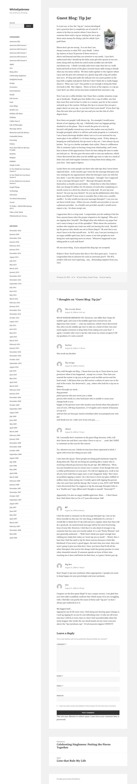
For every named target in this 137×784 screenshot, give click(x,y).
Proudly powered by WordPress (68, 779)
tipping (108, 277)
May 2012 (13, 295)
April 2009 (13, 428)
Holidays (13, 117)
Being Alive (14, 72)
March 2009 (14, 432)
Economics (13, 87)
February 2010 (15, 390)
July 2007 (13, 507)
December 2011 (15, 310)
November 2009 (15, 401)
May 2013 (13, 265)
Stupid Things (15, 187)
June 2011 (13, 329)
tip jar (103, 277)
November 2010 (15, 356)
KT (66, 507)
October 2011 (14, 318)
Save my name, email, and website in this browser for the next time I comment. (87, 706)
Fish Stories (14, 98)
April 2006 (13, 538)
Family (12, 95)
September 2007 (16, 500)
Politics (12, 144)
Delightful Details (16, 79)
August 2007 (14, 504)
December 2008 (15, 443)
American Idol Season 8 (18, 57)
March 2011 (14, 341)
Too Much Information (18, 198)
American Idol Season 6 (18, 49)
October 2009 (14, 405)
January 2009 (14, 439)
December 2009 (15, 397)
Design (12, 83)
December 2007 (15, 488)
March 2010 (14, 386)
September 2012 (16, 284)
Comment (62, 644)
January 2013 (14, 272)
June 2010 (13, 375)
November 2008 (15, 447)
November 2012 (15, 280)
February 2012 (15, 303)
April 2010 (13, 382)
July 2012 (13, 287)
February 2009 (15, 435)
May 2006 (13, 534)
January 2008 (14, 485)
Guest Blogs (14, 106)
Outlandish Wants (16, 136)
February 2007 (15, 526)
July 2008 (13, 462)
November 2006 (15, 530)
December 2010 (15, 352)
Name (60, 676)
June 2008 (13, 466)
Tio (74, 277)
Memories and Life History (19, 133)
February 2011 (15, 344)
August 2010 (14, 367)
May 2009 (13, 424)
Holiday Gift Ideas (16, 114)
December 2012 (15, 276)
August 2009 (14, 413)
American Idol (15, 41)
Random (13, 154)
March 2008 (14, 477)
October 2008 (14, 451)
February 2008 (15, 481)
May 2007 (13, 515)
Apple (12, 64)
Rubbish (13, 161)
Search (12, 23)
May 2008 (13, 469)
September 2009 (16, 409)
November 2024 (15, 231)
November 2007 (15, 492)
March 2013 (14, 268)
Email (60, 686)
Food (11, 102)
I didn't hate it (15, 121)
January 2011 (14, 348)
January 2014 (14, 250)
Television (13, 195)
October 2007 (14, 496)
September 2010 (16, 363)
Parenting (13, 140)
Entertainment (15, 91)
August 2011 (14, 322)
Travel (12, 202)
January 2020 (14, 234)
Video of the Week (16, 212)
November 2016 (15, 238)
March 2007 (14, 523)
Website (60, 696)
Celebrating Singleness (18, 76)
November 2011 (15, 314)
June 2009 (13, 420)
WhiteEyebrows (19, 9)
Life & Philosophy (16, 125)
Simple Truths (15, 165)
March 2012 (14, 299)
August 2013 (14, 257)
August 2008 (14, 458)
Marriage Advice (16, 129)
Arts (11, 68)
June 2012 (13, 291)
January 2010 (14, 394)
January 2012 (14, 306)
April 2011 (13, 337)
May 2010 (13, 378)
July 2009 (13, 416)
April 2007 (13, 519)
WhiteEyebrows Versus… (19, 216)
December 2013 (15, 253)
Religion (13, 158)
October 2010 (14, 359)
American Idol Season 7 (18, 53)
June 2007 (13, 511)
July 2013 (13, 261)
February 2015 (15, 246)
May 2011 (13, 333)
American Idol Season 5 (18, 45)
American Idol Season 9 (18, 60)
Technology (14, 191)
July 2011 (13, 325)
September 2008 (16, 454)
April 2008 (13, 473)
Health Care (14, 110)
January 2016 (14, 242)
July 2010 (13, 371)
